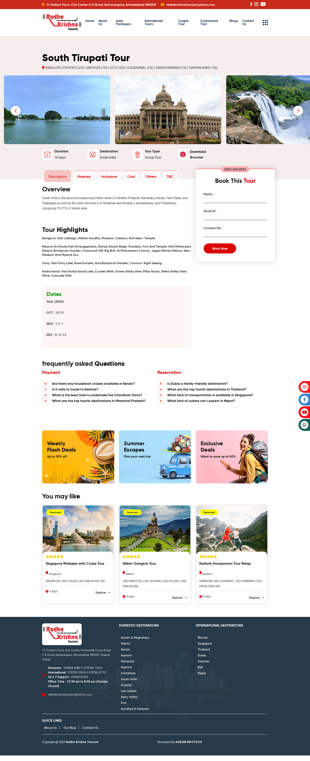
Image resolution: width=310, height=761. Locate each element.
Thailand (204, 655)
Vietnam (204, 666)
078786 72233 (93, 673)
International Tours (154, 22)
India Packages (123, 22)
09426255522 (79, 682)
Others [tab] (148, 177)
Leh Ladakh (129, 696)
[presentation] (16, 112)
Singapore (205, 649)
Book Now (222, 250)
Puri (123, 708)
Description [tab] (57, 177)
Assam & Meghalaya (135, 643)
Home (89, 21)
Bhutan (203, 643)
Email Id (210, 212)
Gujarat (126, 690)
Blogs (234, 21)
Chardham (128, 678)
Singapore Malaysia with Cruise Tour (75, 568)
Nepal (202, 678)
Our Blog (70, 733)
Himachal (127, 666)
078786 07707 (98, 678)
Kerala (125, 655)
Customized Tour (209, 22)
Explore (100, 597)
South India (129, 684)
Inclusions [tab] (108, 177)
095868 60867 (73, 673)
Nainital (126, 672)
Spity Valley (129, 702)
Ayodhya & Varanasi (135, 714)
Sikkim (125, 649)
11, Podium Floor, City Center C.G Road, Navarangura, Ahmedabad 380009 (101, 5)
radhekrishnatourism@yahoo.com (190, 5)
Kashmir (126, 661)
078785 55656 (77, 678)
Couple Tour (183, 22)
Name (208, 195)
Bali (200, 672)
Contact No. (213, 229)
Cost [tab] (129, 177)
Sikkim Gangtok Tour (139, 568)
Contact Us (248, 22)
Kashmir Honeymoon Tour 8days (225, 568)
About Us (102, 22)
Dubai (202, 661)
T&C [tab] (167, 177)
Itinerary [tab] (83, 177)
